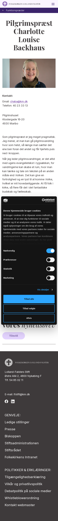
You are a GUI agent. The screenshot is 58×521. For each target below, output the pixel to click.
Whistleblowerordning (22, 498)
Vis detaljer (43, 289)
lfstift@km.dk (22, 394)
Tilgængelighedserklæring (25, 477)
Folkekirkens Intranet (21, 457)
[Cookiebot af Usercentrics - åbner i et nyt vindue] (42, 200)
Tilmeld (13, 335)
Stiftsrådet (13, 450)
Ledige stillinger (17, 422)
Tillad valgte (29, 308)
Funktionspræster (13, 10)
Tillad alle (29, 299)
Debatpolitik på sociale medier (28, 491)
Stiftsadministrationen (22, 443)
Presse (10, 429)
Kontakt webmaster (20, 505)
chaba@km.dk (19, 101)
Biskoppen (13, 436)
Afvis (29, 318)
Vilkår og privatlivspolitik (23, 484)
